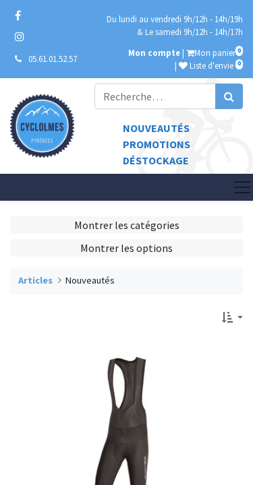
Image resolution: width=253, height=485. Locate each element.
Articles (35, 280)
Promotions (156, 144)
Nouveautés (156, 128)
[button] (232, 317)
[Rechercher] (229, 96)
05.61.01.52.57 (52, 58)
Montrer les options (126, 248)
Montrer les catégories (126, 225)
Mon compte (154, 52)
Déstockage (156, 160)
